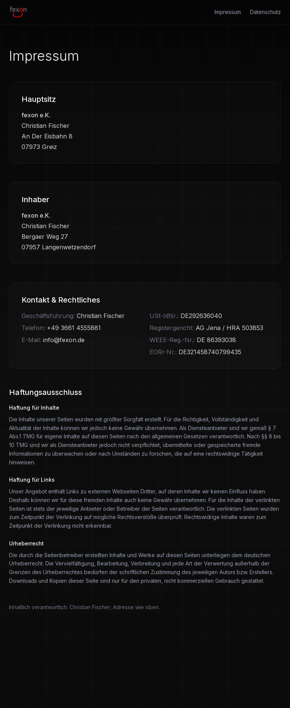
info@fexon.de (64, 340)
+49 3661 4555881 (74, 328)
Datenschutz (265, 12)
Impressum (227, 12)
